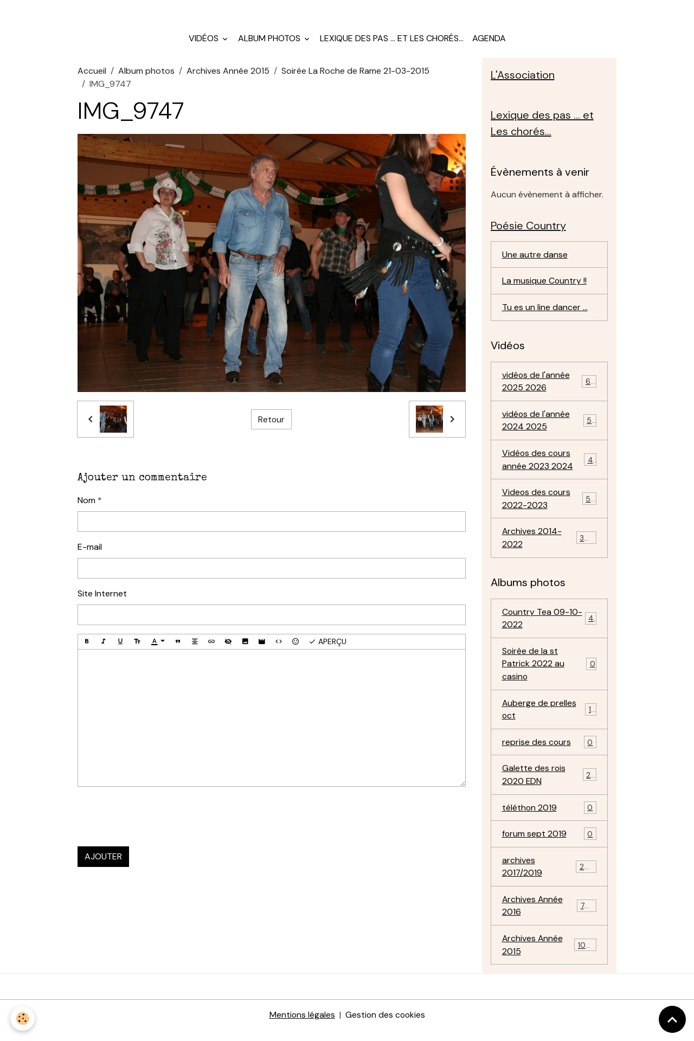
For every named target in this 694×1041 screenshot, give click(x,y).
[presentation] (160, 819)
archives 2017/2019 (549, 876)
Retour (271, 422)
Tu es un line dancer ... (545, 311)
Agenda (489, 41)
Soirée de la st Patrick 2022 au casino (549, 671)
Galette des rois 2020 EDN (549, 783)
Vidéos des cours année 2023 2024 (549, 465)
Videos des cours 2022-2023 (549, 504)
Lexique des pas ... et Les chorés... (392, 41)
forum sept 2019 (549, 843)
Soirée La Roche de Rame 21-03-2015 (355, 73)
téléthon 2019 (549, 817)
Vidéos (205, 41)
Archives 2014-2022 (549, 544)
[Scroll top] (672, 1019)
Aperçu (327, 644)
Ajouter (103, 859)
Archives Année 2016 (549, 915)
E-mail (90, 549)
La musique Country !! (544, 285)
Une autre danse (535, 258)
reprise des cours (549, 750)
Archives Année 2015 (228, 73)
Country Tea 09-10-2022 (549, 625)
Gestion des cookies (385, 1025)
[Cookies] (23, 1018)
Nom (86, 503)
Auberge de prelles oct (549, 717)
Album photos (270, 41)
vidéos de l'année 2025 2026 (549, 386)
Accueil (92, 73)
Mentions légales (301, 1025)
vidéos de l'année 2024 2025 (549, 425)
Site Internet (102, 596)
